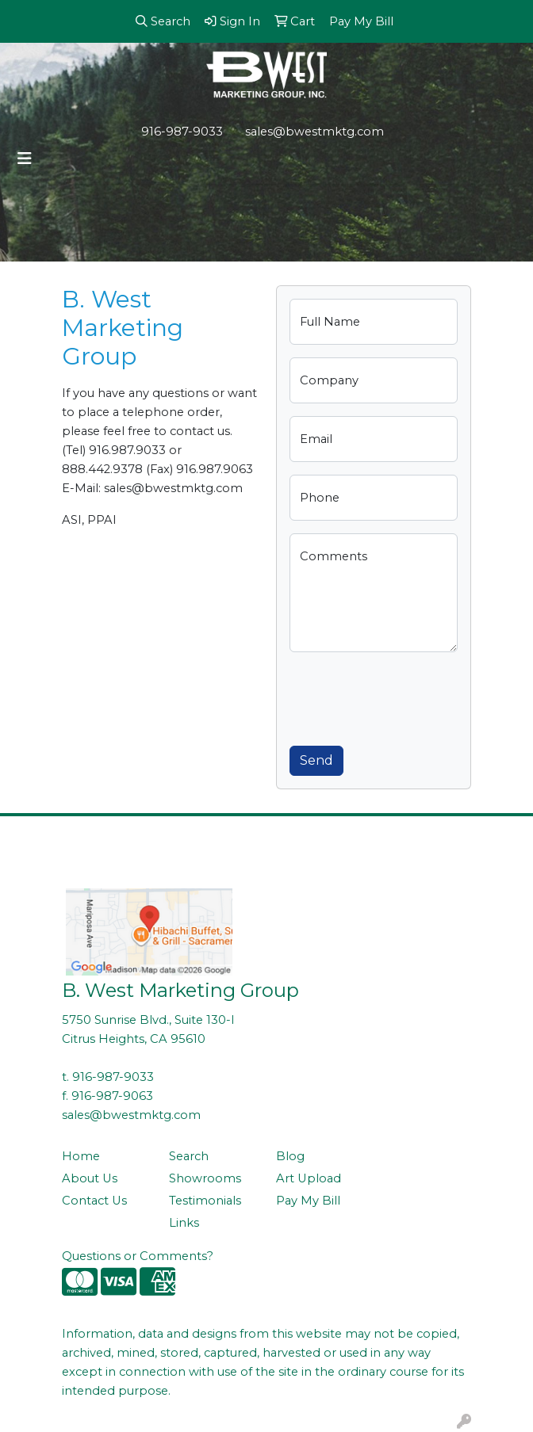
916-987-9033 (182, 131)
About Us (89, 1178)
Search (189, 1156)
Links (184, 1223)
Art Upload (308, 1178)
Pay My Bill (308, 1200)
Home (81, 1156)
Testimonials (205, 1200)
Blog (290, 1156)
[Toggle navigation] (24, 158)
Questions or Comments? (137, 1256)
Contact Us (94, 1200)
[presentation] (410, 696)
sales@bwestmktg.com (314, 131)
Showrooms (205, 1178)
